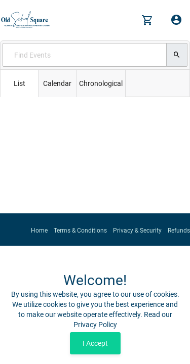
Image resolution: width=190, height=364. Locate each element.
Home (39, 230)
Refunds (179, 230)
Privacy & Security (137, 230)
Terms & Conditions (80, 230)
